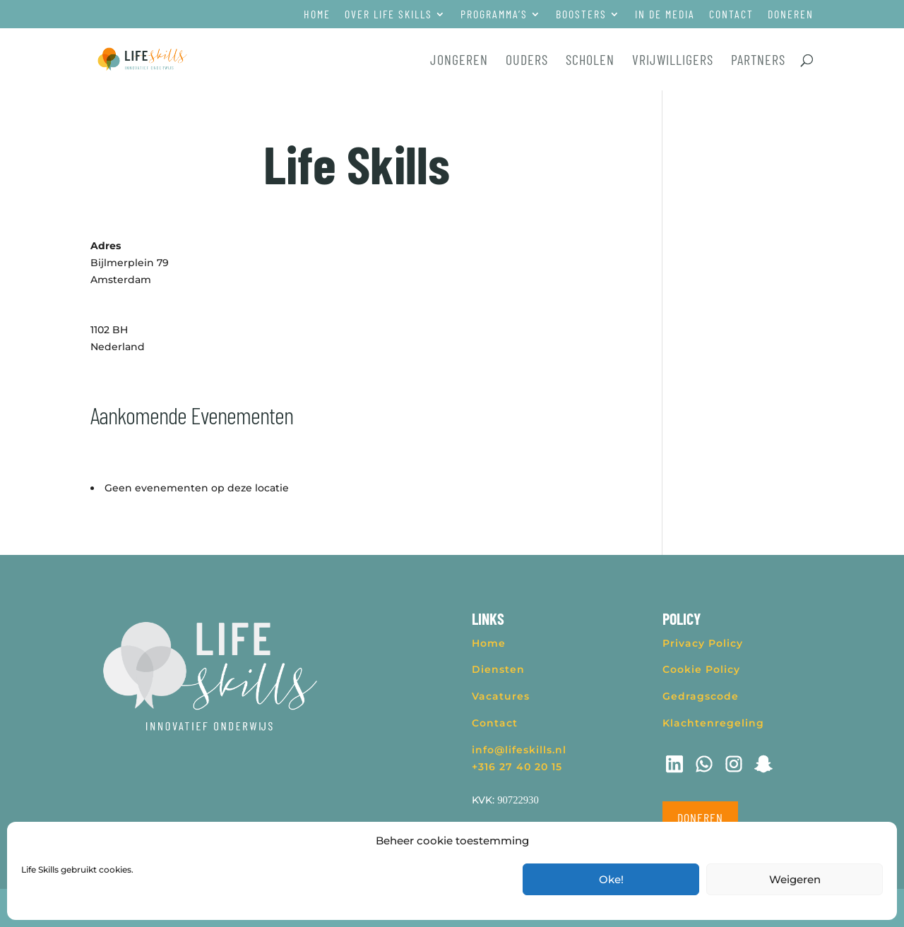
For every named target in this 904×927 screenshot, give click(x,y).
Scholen (590, 61)
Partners (758, 61)
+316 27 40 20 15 (517, 766)
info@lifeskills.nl (519, 749)
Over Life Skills (388, 14)
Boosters (581, 14)
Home (317, 14)
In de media (665, 14)
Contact (731, 14)
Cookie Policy (701, 669)
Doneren (791, 14)
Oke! (611, 879)
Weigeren (795, 879)
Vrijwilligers (672, 61)
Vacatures (501, 696)
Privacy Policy (702, 643)
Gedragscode (700, 696)
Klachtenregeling (713, 723)
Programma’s (494, 14)
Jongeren (459, 61)
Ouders (527, 61)
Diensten (498, 669)
